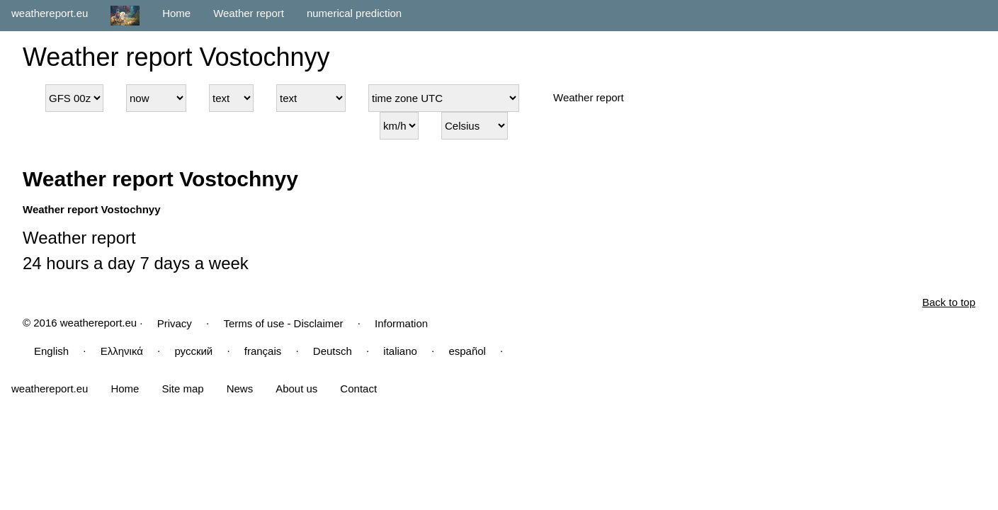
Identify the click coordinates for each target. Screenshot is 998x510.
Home (176, 13)
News (240, 388)
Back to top (948, 302)
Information (401, 323)
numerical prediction (354, 13)
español (467, 351)
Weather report (248, 13)
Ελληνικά (122, 351)
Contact (358, 388)
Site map (182, 388)
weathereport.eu (49, 13)
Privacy (174, 323)
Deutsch (332, 351)
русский (193, 351)
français (263, 351)
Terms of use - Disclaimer (283, 323)
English (51, 351)
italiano (400, 351)
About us (296, 388)
